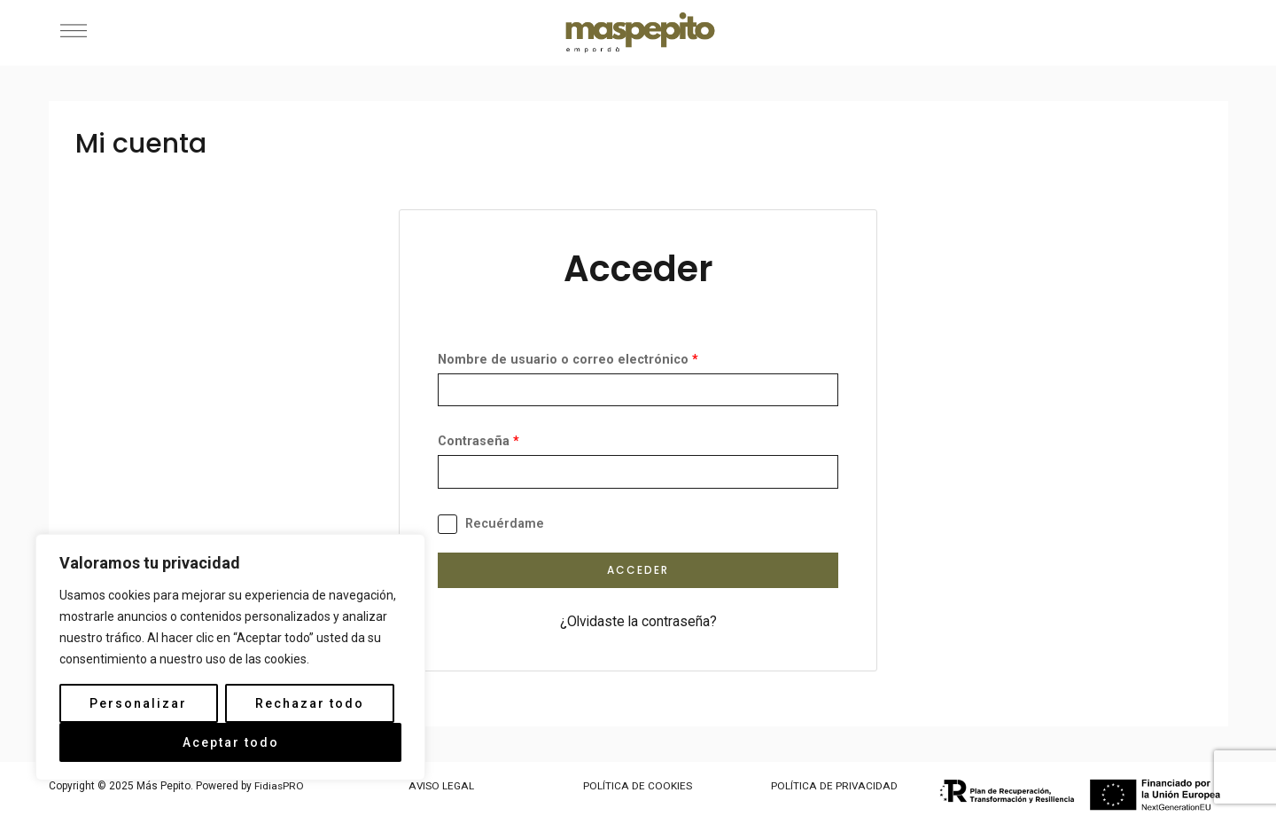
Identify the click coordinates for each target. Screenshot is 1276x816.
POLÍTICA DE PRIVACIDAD (834, 787)
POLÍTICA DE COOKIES (638, 787)
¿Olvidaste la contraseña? (638, 622)
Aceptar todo (231, 742)
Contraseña (478, 442)
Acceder (638, 570)
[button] (73, 33)
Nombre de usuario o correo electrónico (568, 359)
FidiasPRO (279, 787)
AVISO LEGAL (441, 787)
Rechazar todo (309, 703)
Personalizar (138, 703)
